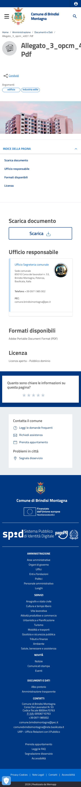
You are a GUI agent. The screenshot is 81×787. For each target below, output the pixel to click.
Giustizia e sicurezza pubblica (38, 634)
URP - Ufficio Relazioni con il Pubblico (39, 732)
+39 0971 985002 (39, 717)
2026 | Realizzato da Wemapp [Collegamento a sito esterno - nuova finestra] (40, 784)
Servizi (38, 595)
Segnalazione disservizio (39, 754)
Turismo (38, 625)
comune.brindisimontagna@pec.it (38, 722)
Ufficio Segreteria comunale (32, 264)
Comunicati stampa (39, 666)
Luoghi (39, 588)
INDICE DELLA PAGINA (18, 148)
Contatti (38, 698)
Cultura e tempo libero (38, 606)
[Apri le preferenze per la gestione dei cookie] (6, 780)
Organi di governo (39, 565)
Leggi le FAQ (39, 749)
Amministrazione (21, 32)
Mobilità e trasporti (38, 629)
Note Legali (38, 774)
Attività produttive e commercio (39, 615)
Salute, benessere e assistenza (38, 648)
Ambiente (38, 644)
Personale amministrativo (38, 583)
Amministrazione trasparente (39, 691)
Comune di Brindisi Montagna (45, 16)
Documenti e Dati (43, 32)
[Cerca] (75, 16)
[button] (76, 4)
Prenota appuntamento (38, 744)
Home (5, 32)
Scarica (40, 233)
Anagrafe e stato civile (38, 601)
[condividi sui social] (11, 76)
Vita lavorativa (39, 611)
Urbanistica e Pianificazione (39, 620)
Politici (38, 579)
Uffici (39, 569)
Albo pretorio (38, 687)
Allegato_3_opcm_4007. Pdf (17, 36)
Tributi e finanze (39, 639)
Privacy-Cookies (19, 774)
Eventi (38, 671)
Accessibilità (39, 758)
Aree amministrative (38, 560)
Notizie (39, 661)
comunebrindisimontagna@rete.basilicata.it (39, 727)
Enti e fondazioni (38, 574)
